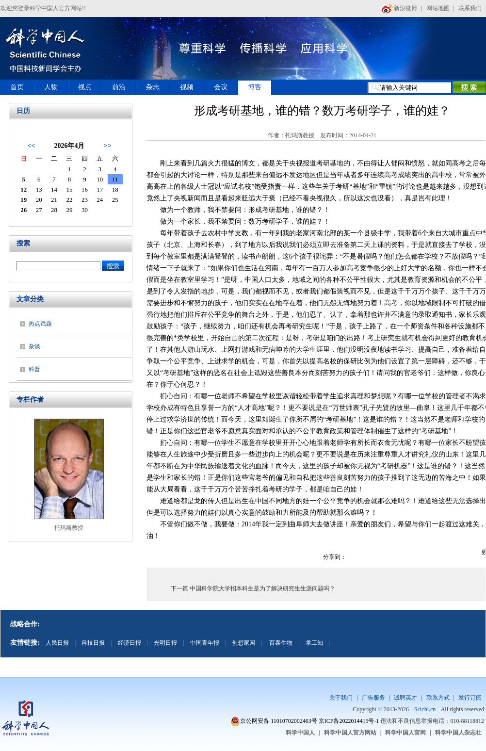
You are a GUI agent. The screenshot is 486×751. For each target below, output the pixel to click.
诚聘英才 (405, 697)
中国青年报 (204, 642)
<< (31, 145)
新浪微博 (399, 8)
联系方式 (438, 697)
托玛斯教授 (68, 527)
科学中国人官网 (405, 732)
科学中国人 (300, 732)
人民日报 (57, 642)
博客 (254, 87)
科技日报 (93, 642)
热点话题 (40, 323)
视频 (187, 87)
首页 (17, 87)
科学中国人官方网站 (350, 732)
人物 (51, 87)
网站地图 (438, 8)
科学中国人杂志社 (458, 732)
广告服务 (373, 697)
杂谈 (34, 346)
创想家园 (243, 642)
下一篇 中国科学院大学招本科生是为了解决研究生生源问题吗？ (253, 588)
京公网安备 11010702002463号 (278, 721)
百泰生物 (280, 642)
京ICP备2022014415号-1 (349, 721)
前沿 (119, 87)
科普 (34, 369)
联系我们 (470, 8)
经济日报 (129, 642)
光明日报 (165, 642)
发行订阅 (470, 697)
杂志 (153, 87)
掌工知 (314, 642)
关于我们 (341, 697)
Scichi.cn (425, 709)
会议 (220, 87)
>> (108, 145)
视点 (85, 87)
